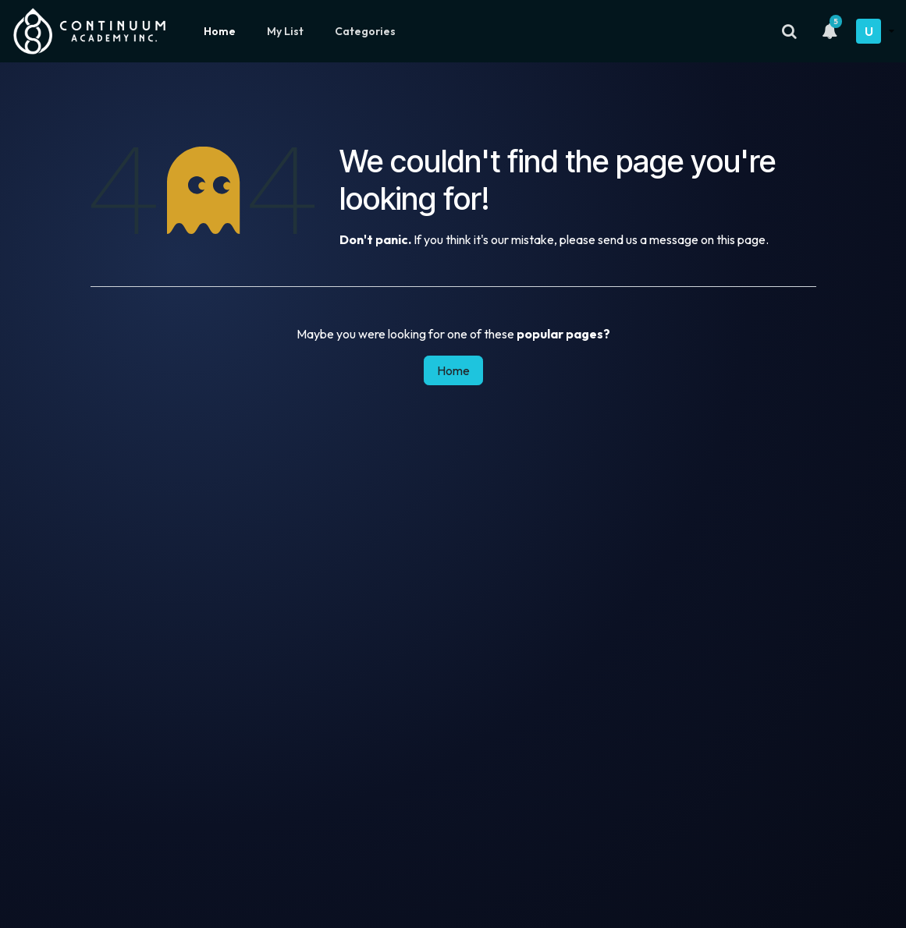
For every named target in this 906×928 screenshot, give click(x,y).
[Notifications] (829, 31)
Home (220, 31)
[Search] (789, 31)
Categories (365, 31)
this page (741, 239)
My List (285, 31)
